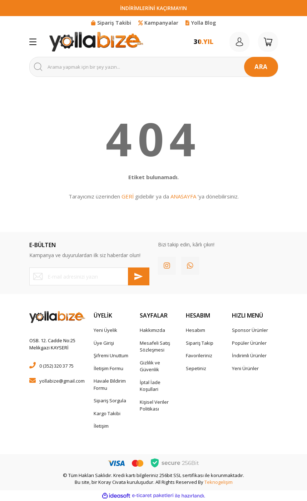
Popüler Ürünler (249, 343)
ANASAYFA (183, 196)
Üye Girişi (104, 343)
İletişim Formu (108, 368)
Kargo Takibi (107, 413)
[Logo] (96, 42)
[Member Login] (239, 42)
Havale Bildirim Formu (110, 384)
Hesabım (195, 330)
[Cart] (268, 42)
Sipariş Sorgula (110, 400)
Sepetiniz (196, 368)
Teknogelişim (218, 482)
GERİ (128, 196)
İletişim (101, 426)
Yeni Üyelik (105, 330)
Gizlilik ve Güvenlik (150, 366)
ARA (260, 67)
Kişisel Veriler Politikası (154, 405)
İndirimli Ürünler (249, 355)
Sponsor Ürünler (250, 330)
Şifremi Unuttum (111, 355)
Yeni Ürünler (245, 368)
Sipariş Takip (199, 343)
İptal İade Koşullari (150, 386)
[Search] (153, 67)
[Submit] (138, 276)
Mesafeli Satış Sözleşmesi (155, 346)
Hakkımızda (152, 330)
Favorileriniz (199, 355)
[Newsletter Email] (89, 276)
